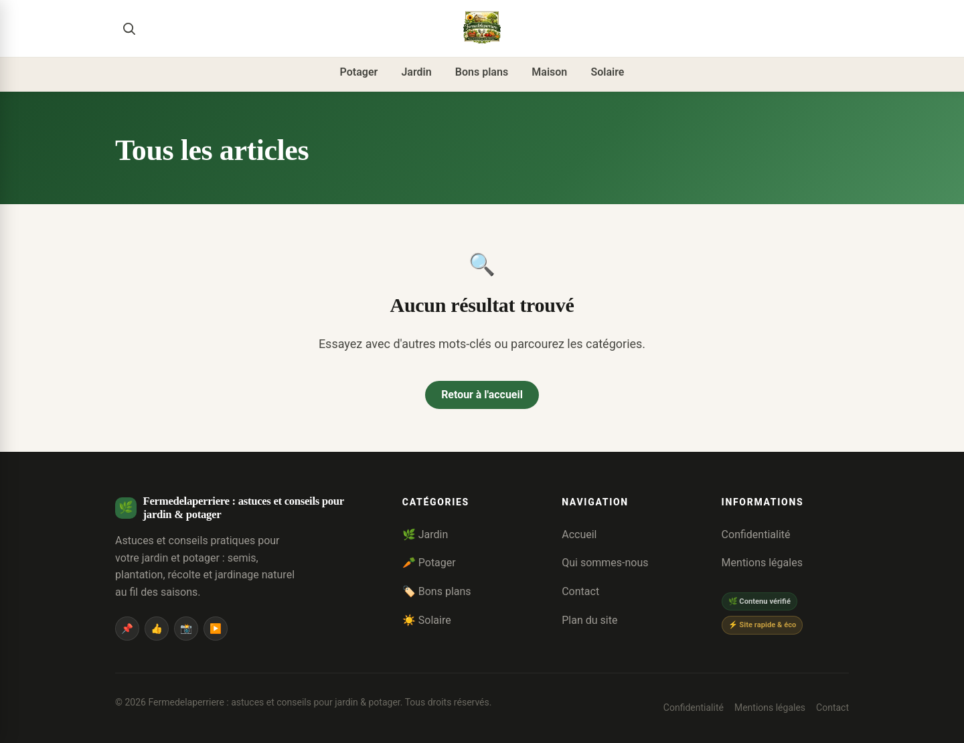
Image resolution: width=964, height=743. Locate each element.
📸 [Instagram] (186, 629)
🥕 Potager (429, 563)
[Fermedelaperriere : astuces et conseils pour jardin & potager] (482, 28)
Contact (580, 591)
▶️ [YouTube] (216, 629)
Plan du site (589, 620)
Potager (359, 72)
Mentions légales (762, 563)
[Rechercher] (128, 28)
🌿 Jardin (425, 534)
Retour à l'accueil (482, 394)
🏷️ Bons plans (436, 591)
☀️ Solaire (426, 620)
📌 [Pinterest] (127, 629)
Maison (549, 72)
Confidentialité (756, 534)
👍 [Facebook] (157, 629)
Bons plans (481, 72)
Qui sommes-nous (605, 563)
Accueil (579, 534)
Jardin (416, 72)
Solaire (607, 72)
